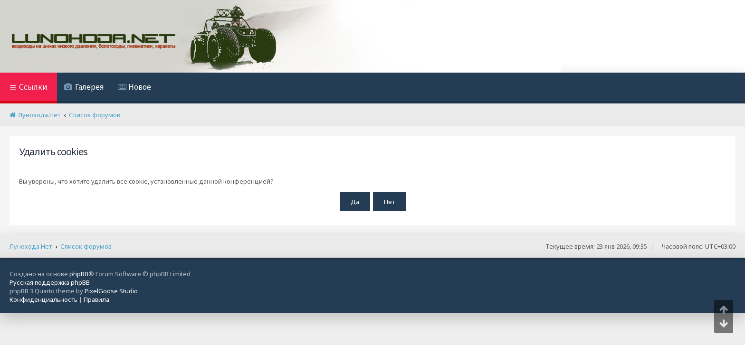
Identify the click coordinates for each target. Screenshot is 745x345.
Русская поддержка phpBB (50, 282)
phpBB (78, 274)
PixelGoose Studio (111, 291)
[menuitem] (84, 88)
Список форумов (86, 246)
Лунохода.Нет (31, 246)
